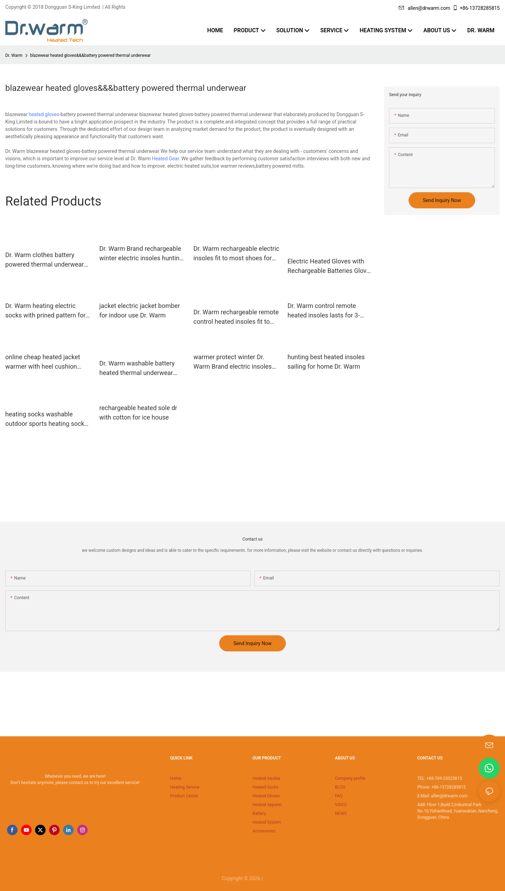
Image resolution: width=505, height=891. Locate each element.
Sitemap (273, 878)
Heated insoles (266, 778)
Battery (259, 813)
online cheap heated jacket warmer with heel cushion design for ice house (42, 362)
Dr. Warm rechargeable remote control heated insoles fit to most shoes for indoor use (236, 317)
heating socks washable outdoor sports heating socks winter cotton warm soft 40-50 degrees (47, 419)
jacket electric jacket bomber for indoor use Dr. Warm (139, 310)
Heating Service (185, 787)
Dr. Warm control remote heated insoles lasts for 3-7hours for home (324, 311)
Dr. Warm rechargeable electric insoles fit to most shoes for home (237, 254)
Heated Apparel (267, 804)
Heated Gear (165, 158)
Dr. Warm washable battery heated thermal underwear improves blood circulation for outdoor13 (141, 368)
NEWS (340, 813)
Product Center (184, 795)
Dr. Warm (13, 55)
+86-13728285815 (476, 8)
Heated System (266, 822)
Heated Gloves (266, 795)
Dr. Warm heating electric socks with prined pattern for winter (45, 311)
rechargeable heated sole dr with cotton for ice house (138, 412)
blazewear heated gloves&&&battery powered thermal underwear (90, 55)
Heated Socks (265, 787)
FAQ (339, 795)
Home (175, 778)
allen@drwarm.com (424, 8)
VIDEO (341, 804)
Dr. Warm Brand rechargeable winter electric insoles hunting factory (141, 254)
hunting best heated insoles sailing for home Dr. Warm (326, 361)
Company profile (350, 778)
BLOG (340, 787)
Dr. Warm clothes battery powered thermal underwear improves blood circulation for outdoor (47, 260)
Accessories (264, 831)
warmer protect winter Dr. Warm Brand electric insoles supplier (233, 362)
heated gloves (44, 114)
